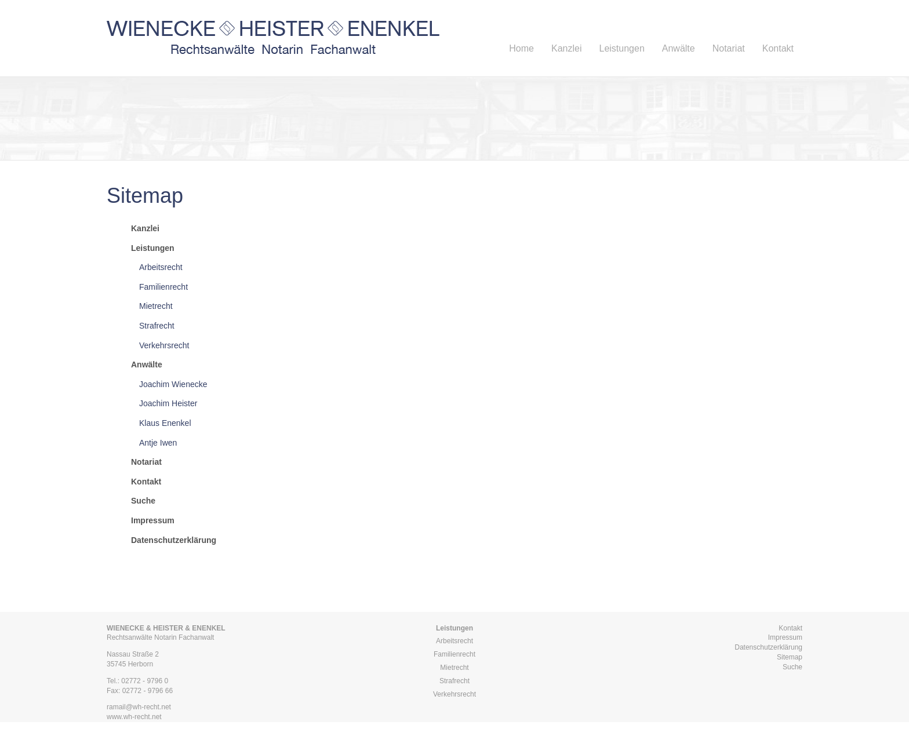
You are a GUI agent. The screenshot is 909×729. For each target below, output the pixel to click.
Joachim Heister (168, 403)
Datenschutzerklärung (768, 647)
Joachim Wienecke (173, 384)
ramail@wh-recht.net (139, 707)
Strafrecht (156, 325)
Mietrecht (156, 306)
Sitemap (789, 657)
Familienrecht (163, 286)
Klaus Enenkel (165, 423)
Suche (792, 667)
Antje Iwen (158, 442)
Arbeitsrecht (161, 267)
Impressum (785, 637)
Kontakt (790, 628)
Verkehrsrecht (164, 345)
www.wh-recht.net (134, 717)
